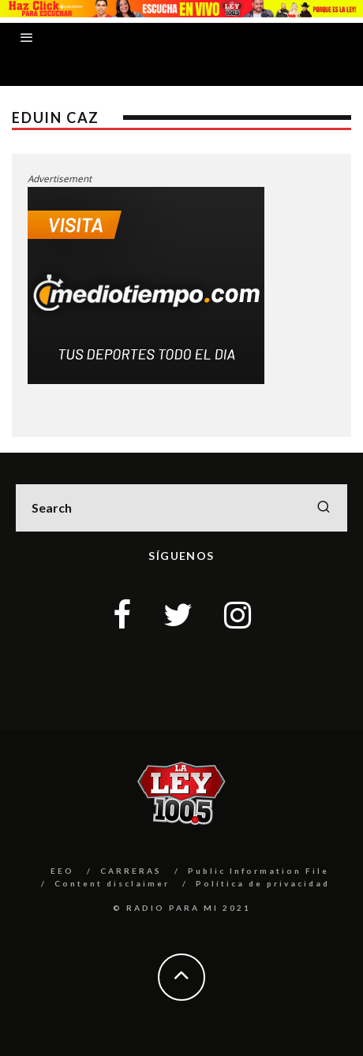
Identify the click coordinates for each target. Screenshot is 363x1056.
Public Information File (258, 870)
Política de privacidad (263, 883)
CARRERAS (131, 870)
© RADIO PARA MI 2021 (182, 907)
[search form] (181, 508)
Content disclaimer (112, 883)
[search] (323, 508)
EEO (62, 870)
